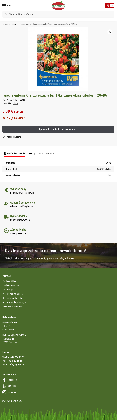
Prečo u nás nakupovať (12, 294)
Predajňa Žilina (9, 281)
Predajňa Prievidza (10, 285)
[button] (109, 5)
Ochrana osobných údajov (14, 302)
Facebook (9, 380)
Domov (5, 24)
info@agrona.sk (16, 364)
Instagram (9, 392)
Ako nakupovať (9, 289)
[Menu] (7, 5)
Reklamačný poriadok (12, 306)
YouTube (9, 386)
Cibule (13, 24)
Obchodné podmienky (12, 298)
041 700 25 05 (17, 357)
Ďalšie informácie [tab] (16, 153)
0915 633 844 (15, 361)
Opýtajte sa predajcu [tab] (43, 153)
